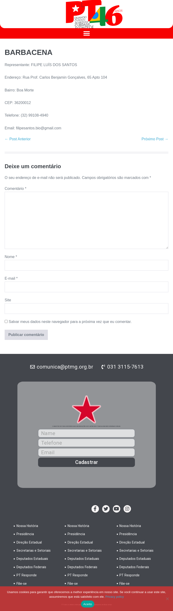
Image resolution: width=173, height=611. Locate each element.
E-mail (11, 278)
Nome (11, 257)
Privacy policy (114, 596)
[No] (167, 598)
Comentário (15, 189)
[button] (86, 33)
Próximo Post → (154, 139)
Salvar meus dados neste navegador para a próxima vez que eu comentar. (70, 322)
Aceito (87, 604)
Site (8, 300)
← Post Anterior (18, 139)
